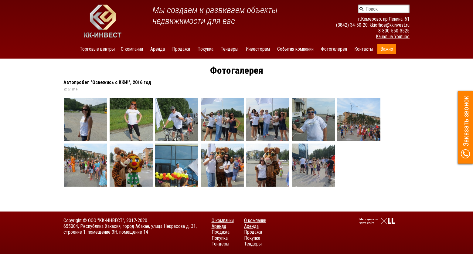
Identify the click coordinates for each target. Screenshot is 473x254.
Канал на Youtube (393, 36)
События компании (295, 49)
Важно (386, 49)
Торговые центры (97, 49)
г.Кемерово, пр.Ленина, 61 (384, 19)
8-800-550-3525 (394, 31)
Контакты (363, 49)
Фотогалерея (334, 49)
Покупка (205, 49)
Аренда (157, 49)
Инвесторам (258, 49)
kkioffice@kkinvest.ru (390, 25)
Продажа (181, 49)
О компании (132, 49)
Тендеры (229, 49)
